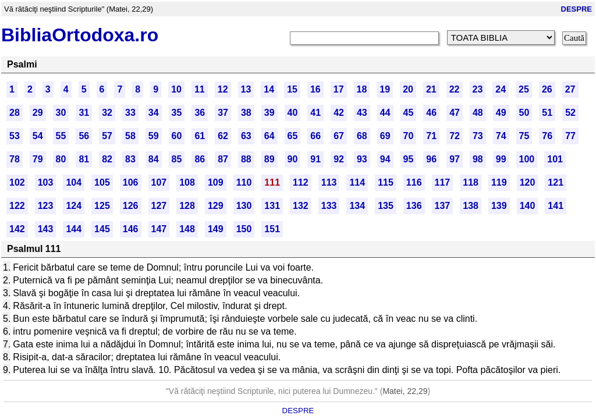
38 (246, 113)
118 (470, 182)
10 (176, 89)
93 (362, 159)
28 (14, 113)
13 (246, 89)
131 (272, 206)
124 (73, 206)
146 (131, 229)
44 (385, 113)
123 (46, 206)
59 (153, 136)
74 (501, 136)
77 (570, 136)
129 (216, 206)
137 (442, 206)
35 (177, 113)
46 (431, 113)
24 (500, 89)
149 (216, 229)
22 (454, 89)
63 (246, 136)
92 (339, 159)
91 (315, 159)
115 (385, 182)
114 (357, 182)
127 (159, 206)
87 (223, 159)
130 (244, 206)
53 (14, 136)
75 (524, 136)
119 (499, 182)
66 (315, 136)
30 (61, 113)
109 (216, 182)
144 (73, 229)
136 (414, 206)
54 (38, 136)
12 (223, 89)
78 (14, 159)
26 (547, 89)
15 (292, 89)
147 (159, 229)
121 (555, 182)
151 (272, 229)
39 (269, 113)
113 (329, 182)
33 (130, 113)
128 (187, 206)
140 (527, 206)
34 (153, 113)
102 (17, 182)
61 (199, 136)
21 (431, 89)
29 (38, 113)
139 (499, 206)
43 (362, 113)
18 (362, 89)
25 (524, 89)
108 (187, 182)
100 (527, 159)
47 (454, 113)
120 (527, 182)
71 (431, 136)
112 (300, 182)
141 (555, 206)
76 (547, 136)
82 (107, 159)
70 (408, 136)
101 (555, 159)
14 (269, 89)
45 (408, 113)
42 (339, 113)
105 (102, 182)
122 (17, 206)
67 (339, 136)
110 (244, 182)
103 (46, 182)
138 (470, 206)
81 (84, 159)
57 (107, 136)
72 (454, 136)
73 (478, 136)
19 (384, 89)
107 (159, 182)
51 (547, 113)
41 (315, 113)
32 (107, 113)
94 (385, 159)
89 (269, 159)
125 (102, 206)
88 (246, 159)
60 (177, 136)
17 (339, 89)
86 (199, 159)
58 (130, 136)
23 (478, 89)
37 (223, 113)
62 (223, 136)
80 (61, 159)
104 (73, 182)
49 (501, 113)
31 (84, 113)
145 (102, 229)
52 (570, 113)
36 (199, 113)
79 (38, 159)
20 (408, 89)
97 (454, 159)
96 (431, 159)
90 (293, 159)
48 (478, 113)
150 (244, 229)
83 (130, 159)
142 (17, 229)
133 (329, 206)
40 (293, 113)
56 (84, 136)
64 (269, 136)
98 (478, 159)
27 (570, 89)
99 (501, 159)
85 (177, 159)
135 (385, 206)
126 (131, 206)
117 (442, 182)
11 (199, 89)
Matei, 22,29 (404, 391)
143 (46, 229)
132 (300, 206)
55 (61, 136)
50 (524, 113)
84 (153, 159)
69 (385, 136)
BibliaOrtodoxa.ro (79, 34)
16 (315, 89)
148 (187, 229)
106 (131, 182)
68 (362, 136)
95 (408, 159)
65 (293, 136)
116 (414, 182)
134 (357, 206)
